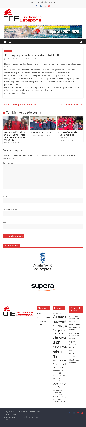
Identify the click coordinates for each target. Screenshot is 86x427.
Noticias (8, 51)
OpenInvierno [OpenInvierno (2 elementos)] (59, 385)
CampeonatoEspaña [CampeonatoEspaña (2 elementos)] (59, 331)
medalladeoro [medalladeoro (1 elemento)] (58, 378)
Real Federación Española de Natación (75, 335)
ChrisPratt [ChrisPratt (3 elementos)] (59, 340)
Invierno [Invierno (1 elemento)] (56, 370)
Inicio (39, 314)
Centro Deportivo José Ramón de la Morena (75, 327)
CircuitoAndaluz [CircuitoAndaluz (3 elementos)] (60, 352)
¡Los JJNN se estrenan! (70, 104)
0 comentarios (31, 59)
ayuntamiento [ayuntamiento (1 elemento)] (58, 313)
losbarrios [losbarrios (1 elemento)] (57, 373)
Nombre (7, 196)
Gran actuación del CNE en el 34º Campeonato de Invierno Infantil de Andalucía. (15, 136)
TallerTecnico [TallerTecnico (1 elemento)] (57, 392)
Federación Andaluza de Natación (74, 318)
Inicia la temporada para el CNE (20, 104)
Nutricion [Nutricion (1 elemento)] (56, 381)
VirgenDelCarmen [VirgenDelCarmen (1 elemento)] (59, 401)
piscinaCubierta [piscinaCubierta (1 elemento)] (58, 390)
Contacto (40, 325)
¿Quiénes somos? (43, 317)
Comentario (8, 163)
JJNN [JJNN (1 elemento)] (62, 370)
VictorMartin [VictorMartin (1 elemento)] (60, 399)
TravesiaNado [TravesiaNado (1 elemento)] (58, 394)
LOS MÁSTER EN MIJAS (42, 132)
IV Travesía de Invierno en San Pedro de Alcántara (69, 135)
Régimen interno (43, 321)
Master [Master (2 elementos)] (59, 375)
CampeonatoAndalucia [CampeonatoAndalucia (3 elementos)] (60, 321)
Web (4, 222)
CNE (23, 59)
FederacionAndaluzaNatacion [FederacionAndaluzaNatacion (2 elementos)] (59, 364)
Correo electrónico (11, 209)
